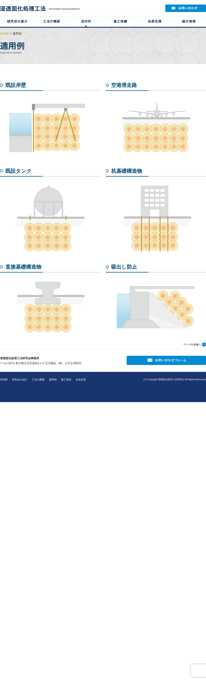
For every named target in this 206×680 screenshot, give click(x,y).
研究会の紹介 (19, 379)
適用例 (53, 379)
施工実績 (66, 379)
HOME (4, 33)
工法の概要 (38, 379)
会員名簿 (81, 379)
